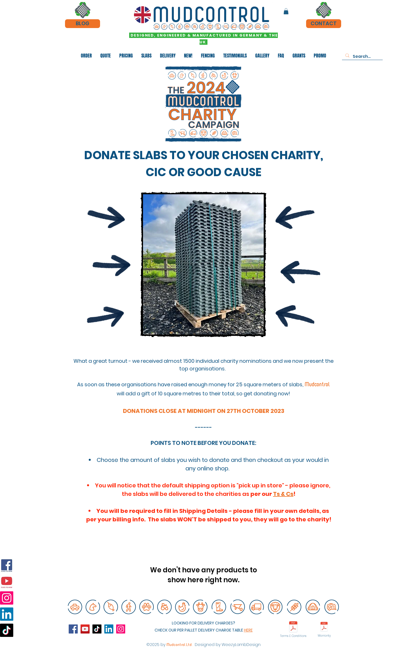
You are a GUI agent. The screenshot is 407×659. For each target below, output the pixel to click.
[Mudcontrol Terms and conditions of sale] (293, 627)
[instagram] (120, 629)
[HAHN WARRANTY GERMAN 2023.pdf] (324, 627)
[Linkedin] (6, 614)
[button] (286, 11)
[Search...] (362, 57)
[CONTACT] (323, 23)
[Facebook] (6, 565)
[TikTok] (6, 630)
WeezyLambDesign (241, 644)
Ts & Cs (283, 494)
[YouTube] (6, 581)
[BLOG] (82, 23)
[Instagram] (6, 598)
